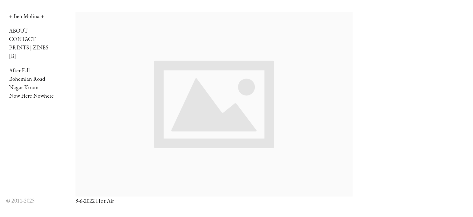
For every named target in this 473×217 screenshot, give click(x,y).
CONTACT (22, 39)
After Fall (19, 70)
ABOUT (18, 30)
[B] (12, 55)
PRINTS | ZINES (28, 47)
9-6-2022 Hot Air (94, 201)
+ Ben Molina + (26, 16)
